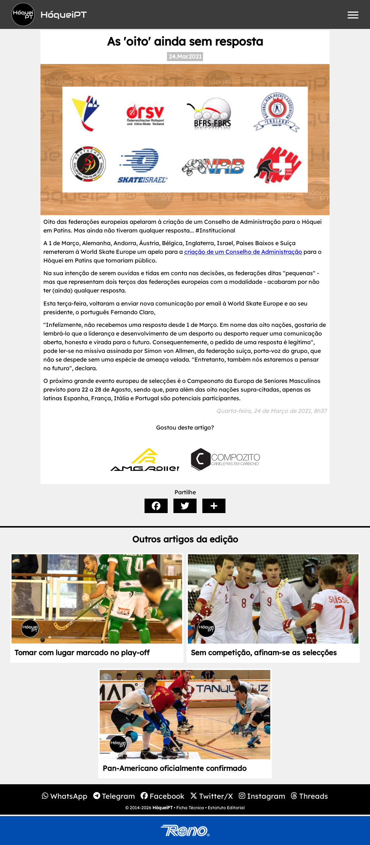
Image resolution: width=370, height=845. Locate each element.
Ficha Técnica (190, 807)
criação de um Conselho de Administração (243, 251)
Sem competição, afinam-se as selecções (264, 652)
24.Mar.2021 (185, 56)
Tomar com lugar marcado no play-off (82, 652)
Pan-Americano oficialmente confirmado (174, 768)
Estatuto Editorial (226, 807)
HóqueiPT (162, 807)
